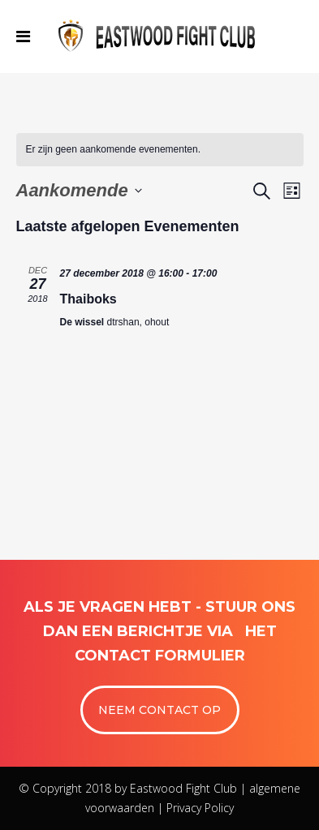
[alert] (160, 149)
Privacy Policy (200, 807)
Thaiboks (88, 299)
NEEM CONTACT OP (159, 710)
